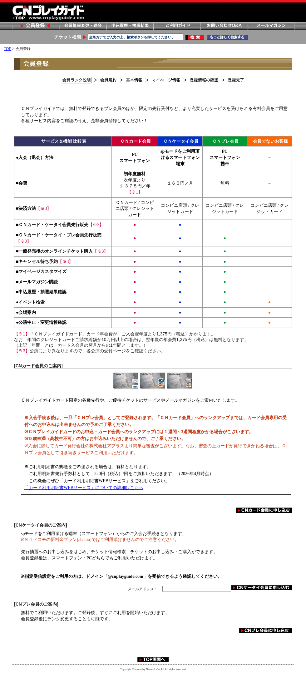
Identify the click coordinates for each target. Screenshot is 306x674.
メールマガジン (271, 26)
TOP (7, 49)
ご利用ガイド (176, 26)
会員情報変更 (82, 26)
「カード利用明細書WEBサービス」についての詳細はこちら (83, 487)
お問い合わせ (223, 26)
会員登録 (35, 26)
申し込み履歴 (129, 26)
